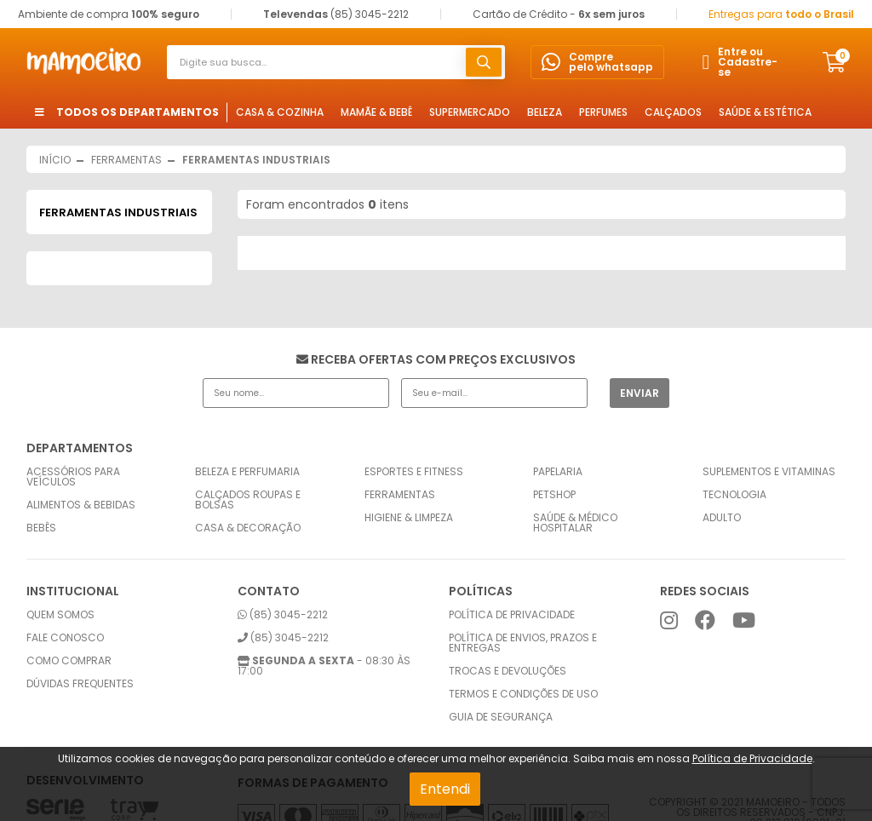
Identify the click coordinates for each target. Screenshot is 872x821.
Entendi (445, 789)
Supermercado (469, 112)
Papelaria (557, 472)
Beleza (544, 112)
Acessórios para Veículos (73, 477)
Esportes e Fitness (413, 472)
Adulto (722, 518)
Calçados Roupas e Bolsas (248, 500)
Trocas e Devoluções (507, 671)
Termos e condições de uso (523, 694)
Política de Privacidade (752, 758)
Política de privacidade (512, 615)
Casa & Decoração (248, 528)
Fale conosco (65, 638)
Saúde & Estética (765, 112)
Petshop (554, 495)
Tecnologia (734, 495)
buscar (483, 62)
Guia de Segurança (501, 717)
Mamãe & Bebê (376, 112)
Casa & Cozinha (280, 112)
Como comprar (69, 661)
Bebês (41, 528)
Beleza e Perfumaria (247, 472)
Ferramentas (399, 495)
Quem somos (60, 615)
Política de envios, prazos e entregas (523, 643)
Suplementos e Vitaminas (769, 472)
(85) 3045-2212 (283, 615)
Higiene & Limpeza (408, 518)
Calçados (673, 112)
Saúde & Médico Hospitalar (575, 523)
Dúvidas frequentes (80, 684)
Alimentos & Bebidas (80, 505)
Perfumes (603, 112)
